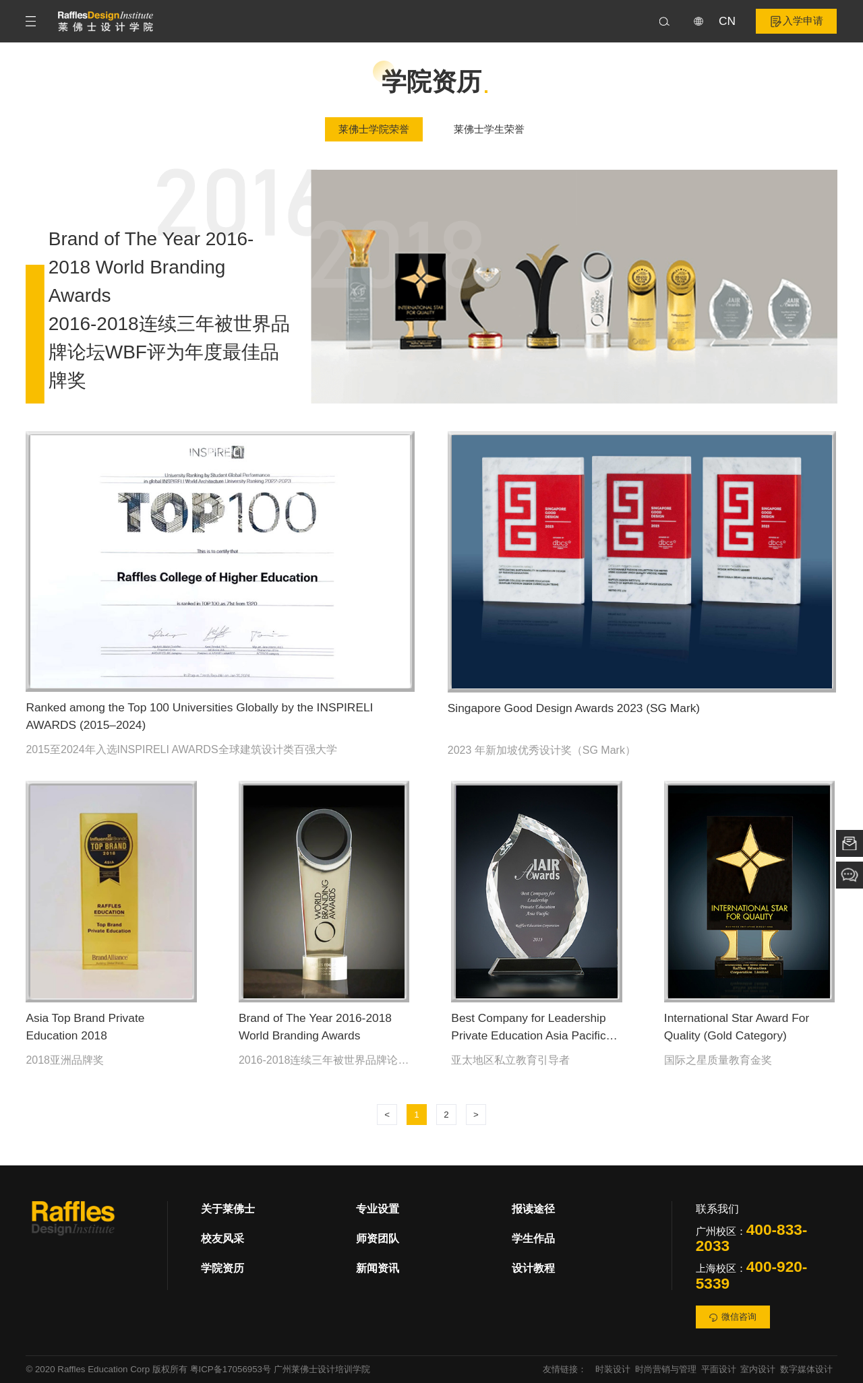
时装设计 (612, 1369)
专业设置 (377, 1209)
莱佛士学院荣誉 (373, 129)
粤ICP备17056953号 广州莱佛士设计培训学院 (280, 1369)
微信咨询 (733, 1317)
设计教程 (533, 1268)
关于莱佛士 (228, 1209)
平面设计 (718, 1369)
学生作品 (533, 1238)
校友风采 (222, 1238)
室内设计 (757, 1369)
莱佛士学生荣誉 (489, 129)
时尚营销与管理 (665, 1369)
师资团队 (377, 1238)
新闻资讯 (377, 1268)
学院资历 (222, 1268)
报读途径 (533, 1209)
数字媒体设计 (806, 1369)
